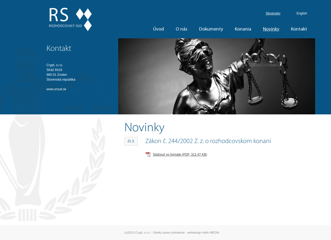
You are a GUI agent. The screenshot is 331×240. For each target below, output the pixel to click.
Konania (243, 29)
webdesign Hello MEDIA (203, 232)
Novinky (271, 29)
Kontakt (299, 29)
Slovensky (273, 13)
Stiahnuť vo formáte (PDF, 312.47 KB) (180, 154)
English (302, 13)
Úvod (158, 29)
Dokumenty (211, 29)
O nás (181, 29)
